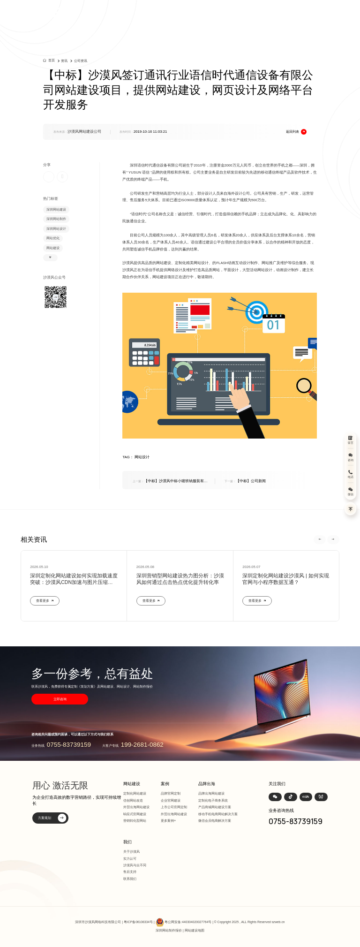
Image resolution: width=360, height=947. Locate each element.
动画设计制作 (287, 270)
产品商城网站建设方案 (214, 807)
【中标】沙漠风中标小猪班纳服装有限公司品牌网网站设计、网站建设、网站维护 (170, 481)
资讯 (64, 60)
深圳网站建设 (56, 209)
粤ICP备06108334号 (138, 922)
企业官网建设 (170, 800)
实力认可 (129, 858)
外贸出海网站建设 (136, 807)
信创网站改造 (133, 800)
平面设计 (231, 270)
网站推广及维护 (275, 263)
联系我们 (129, 879)
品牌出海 (206, 783)
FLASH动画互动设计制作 (237, 263)
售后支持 (129, 872)
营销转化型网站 (134, 820)
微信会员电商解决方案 (214, 820)
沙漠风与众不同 (134, 865)
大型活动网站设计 (257, 270)
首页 (51, 60)
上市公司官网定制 (174, 807)
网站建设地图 (194, 930)
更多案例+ (168, 820)
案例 (165, 783)
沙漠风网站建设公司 (84, 131)
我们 (127, 842)
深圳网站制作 (56, 218)
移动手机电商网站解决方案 (218, 814)
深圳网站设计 (56, 228)
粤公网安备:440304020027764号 (188, 922)
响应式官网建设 (134, 814)
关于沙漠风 (131, 851)
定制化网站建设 (134, 793)
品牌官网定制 (170, 793)
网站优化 (53, 238)
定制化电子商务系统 (213, 800)
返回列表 (296, 132)
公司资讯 (80, 60)
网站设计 (201, 263)
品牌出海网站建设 (211, 793)
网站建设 (53, 248)
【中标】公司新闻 (245, 481)
